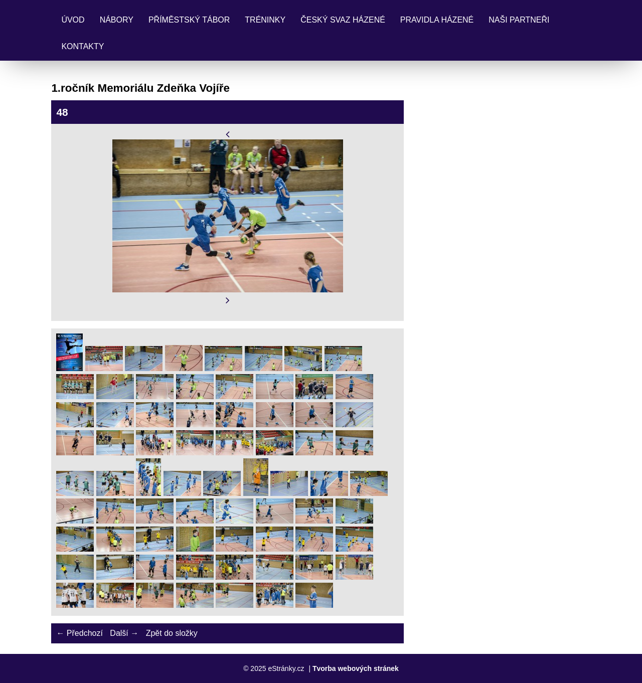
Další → (124, 633)
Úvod (72, 20)
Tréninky (265, 20)
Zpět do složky (172, 633)
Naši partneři (519, 20)
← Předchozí (79, 633)
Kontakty (82, 46)
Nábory (116, 20)
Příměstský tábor (189, 20)
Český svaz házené (342, 20)
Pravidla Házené (436, 20)
